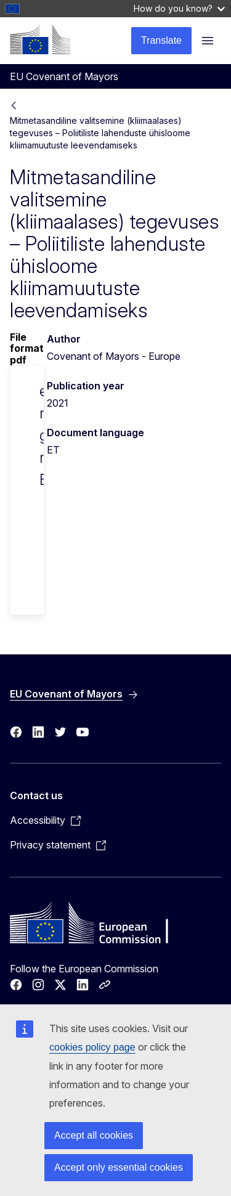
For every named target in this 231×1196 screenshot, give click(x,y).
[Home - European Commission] (40, 39)
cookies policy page (92, 1047)
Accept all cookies (93, 1135)
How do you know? (179, 8)
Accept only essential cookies (118, 1167)
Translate (161, 40)
